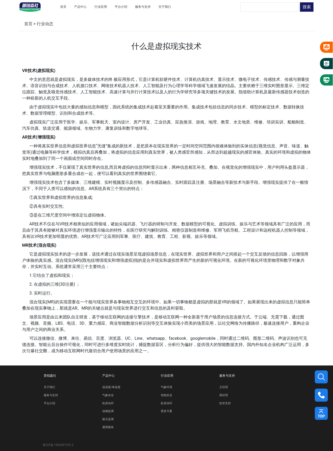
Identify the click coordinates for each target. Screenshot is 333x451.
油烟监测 (108, 411)
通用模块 (108, 427)
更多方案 (166, 411)
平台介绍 (49, 403)
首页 (28, 23)
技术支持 (225, 403)
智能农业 (166, 395)
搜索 (307, 6)
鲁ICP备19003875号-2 (58, 445)
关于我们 (49, 387)
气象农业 (108, 395)
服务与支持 (51, 395)
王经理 (223, 387)
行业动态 (45, 23)
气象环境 (166, 387)
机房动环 (108, 403)
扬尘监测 (108, 419)
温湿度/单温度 (111, 387)
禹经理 (223, 395)
